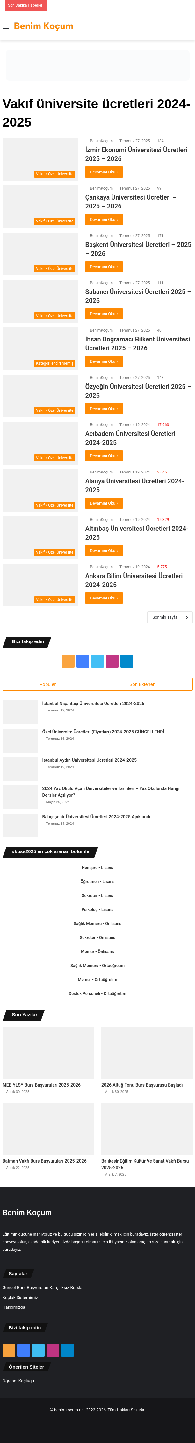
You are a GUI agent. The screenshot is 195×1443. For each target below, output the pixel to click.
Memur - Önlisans (97, 951)
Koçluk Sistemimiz (20, 1297)
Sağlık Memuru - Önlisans (97, 923)
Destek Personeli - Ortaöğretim (97, 993)
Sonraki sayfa (169, 617)
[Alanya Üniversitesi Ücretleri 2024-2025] (41, 490)
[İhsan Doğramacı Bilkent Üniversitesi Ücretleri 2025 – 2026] (41, 348)
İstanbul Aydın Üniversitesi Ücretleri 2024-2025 (89, 760)
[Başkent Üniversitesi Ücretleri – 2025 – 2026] (41, 254)
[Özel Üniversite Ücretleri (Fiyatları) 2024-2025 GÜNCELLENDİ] (20, 741)
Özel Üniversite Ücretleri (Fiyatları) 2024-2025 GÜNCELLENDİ (103, 731)
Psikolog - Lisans (97, 909)
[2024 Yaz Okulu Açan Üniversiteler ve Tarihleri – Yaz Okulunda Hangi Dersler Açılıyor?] (20, 797)
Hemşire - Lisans (97, 867)
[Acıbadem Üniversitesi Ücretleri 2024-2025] (41, 443)
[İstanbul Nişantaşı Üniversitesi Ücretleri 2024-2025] (20, 712)
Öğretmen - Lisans (97, 881)
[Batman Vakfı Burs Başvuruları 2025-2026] (48, 1129)
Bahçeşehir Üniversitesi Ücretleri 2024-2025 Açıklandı (96, 816)
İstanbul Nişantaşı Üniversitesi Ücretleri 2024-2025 (93, 703)
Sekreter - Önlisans (97, 937)
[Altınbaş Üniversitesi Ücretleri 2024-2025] (41, 537)
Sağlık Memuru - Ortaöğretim (97, 965)
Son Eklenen (142, 684)
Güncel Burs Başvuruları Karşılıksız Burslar (43, 1287)
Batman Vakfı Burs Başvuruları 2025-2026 (45, 1161)
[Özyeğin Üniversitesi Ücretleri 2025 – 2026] (41, 396)
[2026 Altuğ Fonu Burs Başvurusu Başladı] (147, 1053)
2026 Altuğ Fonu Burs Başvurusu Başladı (142, 1085)
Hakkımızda (14, 1307)
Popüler (48, 684)
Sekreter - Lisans (97, 895)
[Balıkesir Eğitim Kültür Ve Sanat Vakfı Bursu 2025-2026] (147, 1129)
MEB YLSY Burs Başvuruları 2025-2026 (42, 1085)
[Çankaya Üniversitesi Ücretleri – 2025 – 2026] (41, 206)
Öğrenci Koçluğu (18, 1380)
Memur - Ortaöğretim (97, 979)
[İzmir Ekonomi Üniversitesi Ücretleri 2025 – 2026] (41, 159)
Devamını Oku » (104, 172)
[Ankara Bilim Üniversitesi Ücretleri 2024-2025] (41, 585)
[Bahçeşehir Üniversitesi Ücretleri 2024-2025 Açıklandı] (20, 825)
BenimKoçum (101, 141)
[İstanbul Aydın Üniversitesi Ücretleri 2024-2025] (20, 769)
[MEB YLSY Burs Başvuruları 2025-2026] (48, 1053)
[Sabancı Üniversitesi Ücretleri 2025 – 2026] (41, 301)
